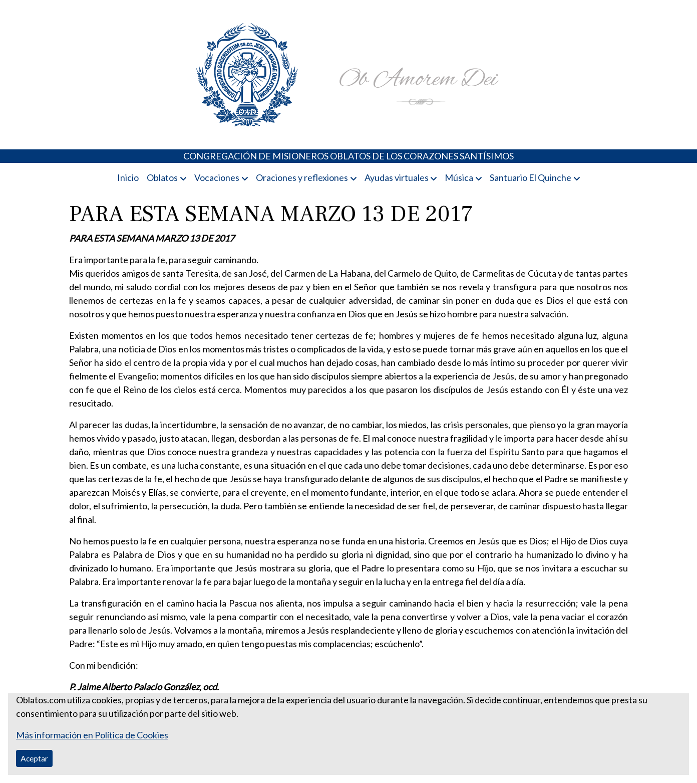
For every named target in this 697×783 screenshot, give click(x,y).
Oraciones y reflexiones (302, 177)
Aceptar (34, 758)
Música (459, 177)
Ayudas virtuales (397, 177)
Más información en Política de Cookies (92, 734)
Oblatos (162, 177)
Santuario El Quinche (530, 177)
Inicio (128, 177)
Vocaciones (216, 177)
